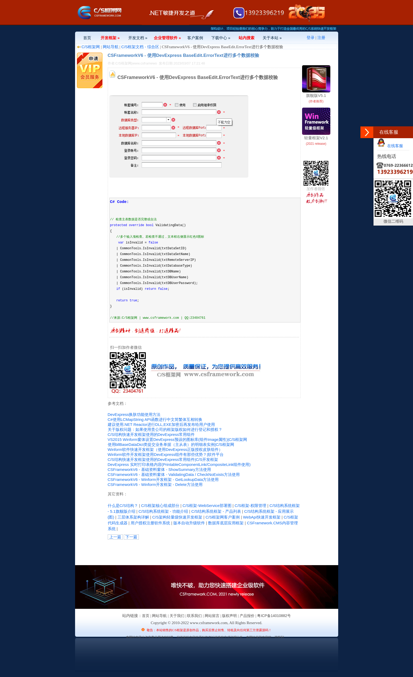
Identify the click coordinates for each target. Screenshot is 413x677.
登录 (310, 37)
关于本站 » (272, 38)
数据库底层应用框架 (226, 523)
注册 (321, 37)
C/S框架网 (90, 46)
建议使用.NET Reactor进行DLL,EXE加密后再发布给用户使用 (161, 424)
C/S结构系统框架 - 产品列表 (216, 511)
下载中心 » (220, 38)
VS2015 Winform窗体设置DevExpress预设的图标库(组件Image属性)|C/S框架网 (177, 439)
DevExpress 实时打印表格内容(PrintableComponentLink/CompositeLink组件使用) (179, 464)
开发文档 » (138, 38)
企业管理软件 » (167, 38)
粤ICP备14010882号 (274, 616)
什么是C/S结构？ (123, 505)
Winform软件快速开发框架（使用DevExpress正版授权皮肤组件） (165, 449)
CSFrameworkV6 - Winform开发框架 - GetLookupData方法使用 (163, 479)
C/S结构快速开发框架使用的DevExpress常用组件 (151, 434)
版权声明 (229, 616)
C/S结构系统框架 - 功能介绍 (163, 511)
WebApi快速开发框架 (261, 517)
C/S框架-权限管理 (250, 505)
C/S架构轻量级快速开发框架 (177, 517)
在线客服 (390, 145)
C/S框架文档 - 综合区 (140, 46)
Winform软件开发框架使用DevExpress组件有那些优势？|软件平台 (166, 454)
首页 (87, 38)
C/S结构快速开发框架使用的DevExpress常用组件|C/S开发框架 (163, 459)
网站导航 (111, 46)
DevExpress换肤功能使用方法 (134, 414)
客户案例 (195, 38)
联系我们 (194, 616)
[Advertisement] (169, 551)
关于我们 (177, 616)
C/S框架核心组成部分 (160, 505)
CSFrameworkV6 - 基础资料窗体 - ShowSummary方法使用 (159, 469)
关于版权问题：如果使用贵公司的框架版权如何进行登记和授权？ (165, 429)
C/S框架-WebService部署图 (207, 505)
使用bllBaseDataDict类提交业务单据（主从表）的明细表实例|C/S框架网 (171, 444)
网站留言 (212, 616)
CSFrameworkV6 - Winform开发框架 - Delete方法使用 (155, 484)
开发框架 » (110, 38)
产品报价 (247, 616)
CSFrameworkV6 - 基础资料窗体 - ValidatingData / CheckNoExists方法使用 (174, 474)
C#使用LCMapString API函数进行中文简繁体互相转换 (155, 419)
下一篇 (131, 537)
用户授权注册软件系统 (150, 523)
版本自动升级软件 (189, 523)
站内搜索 (246, 38)
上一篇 (115, 537)
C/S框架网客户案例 (222, 517)
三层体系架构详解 (133, 517)
